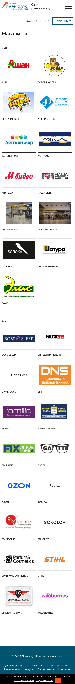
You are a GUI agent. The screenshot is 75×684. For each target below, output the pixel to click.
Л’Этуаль (43, 156)
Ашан (5, 82)
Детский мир (10, 156)
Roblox (42, 502)
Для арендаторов (15, 665)
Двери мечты (46, 119)
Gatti (41, 465)
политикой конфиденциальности (33, 680)
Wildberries (45, 612)
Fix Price (7, 465)
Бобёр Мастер (47, 82)
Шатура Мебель (48, 266)
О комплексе (45, 669)
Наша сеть (45, 193)
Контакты (64, 669)
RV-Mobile (8, 539)
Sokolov (43, 539)
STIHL (41, 576)
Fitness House (46, 428)
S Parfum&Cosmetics (15, 576)
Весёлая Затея (11, 119)
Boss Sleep (9, 355)
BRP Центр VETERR (49, 355)
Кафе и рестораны (59, 665)
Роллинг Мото (47, 229)
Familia (6, 428)
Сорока (7, 266)
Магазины (37, 665)
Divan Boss (9, 391)
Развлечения (12, 669)
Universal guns (12, 612)
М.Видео (7, 193)
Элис (5, 303)
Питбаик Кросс (12, 229)
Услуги (29, 669)
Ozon (5, 502)
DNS (40, 391)
